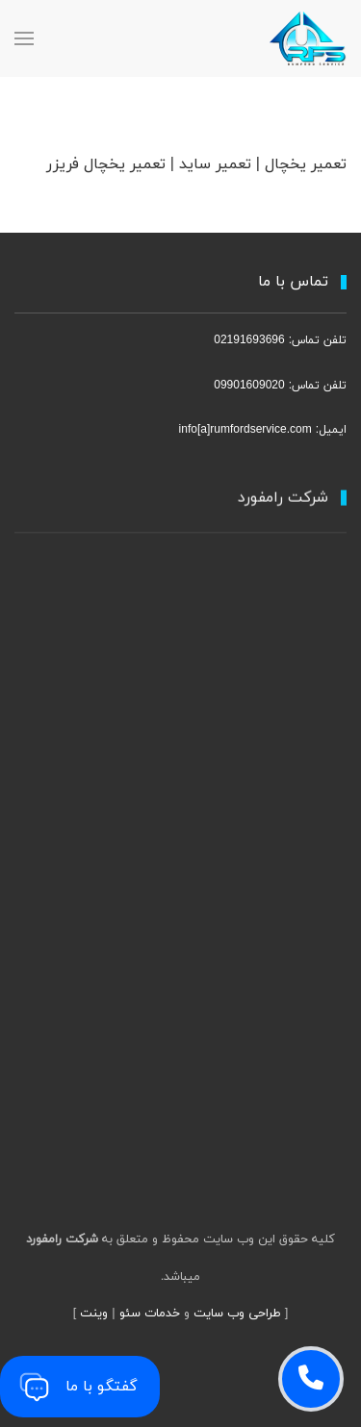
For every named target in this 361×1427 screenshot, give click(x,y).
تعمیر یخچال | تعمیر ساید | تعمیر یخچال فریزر (196, 164)
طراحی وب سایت (237, 1313)
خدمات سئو (149, 1313)
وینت (94, 1313)
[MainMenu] (24, 38)
